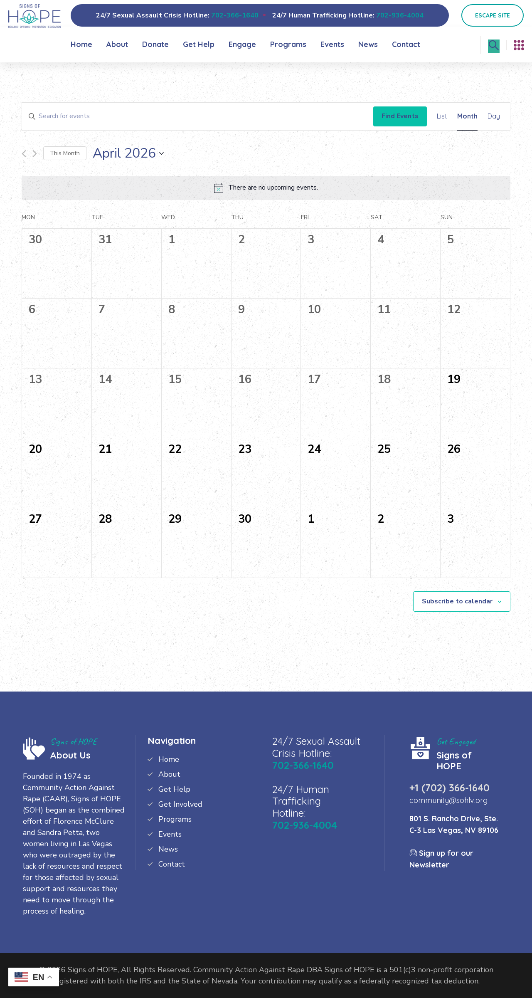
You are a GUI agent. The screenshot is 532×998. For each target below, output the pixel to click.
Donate (155, 44)
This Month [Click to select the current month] (65, 153)
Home (81, 44)
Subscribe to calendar (457, 601)
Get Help (198, 44)
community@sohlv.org (448, 800)
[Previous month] (24, 154)
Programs (288, 44)
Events (332, 44)
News (368, 44)
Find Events (400, 116)
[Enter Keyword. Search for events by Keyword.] (197, 116)
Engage (242, 44)
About (117, 44)
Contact (406, 44)
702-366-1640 (235, 15)
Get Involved (180, 804)
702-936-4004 (400, 15)
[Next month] (34, 154)
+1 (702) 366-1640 (449, 787)
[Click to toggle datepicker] (128, 153)
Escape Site (492, 15)
